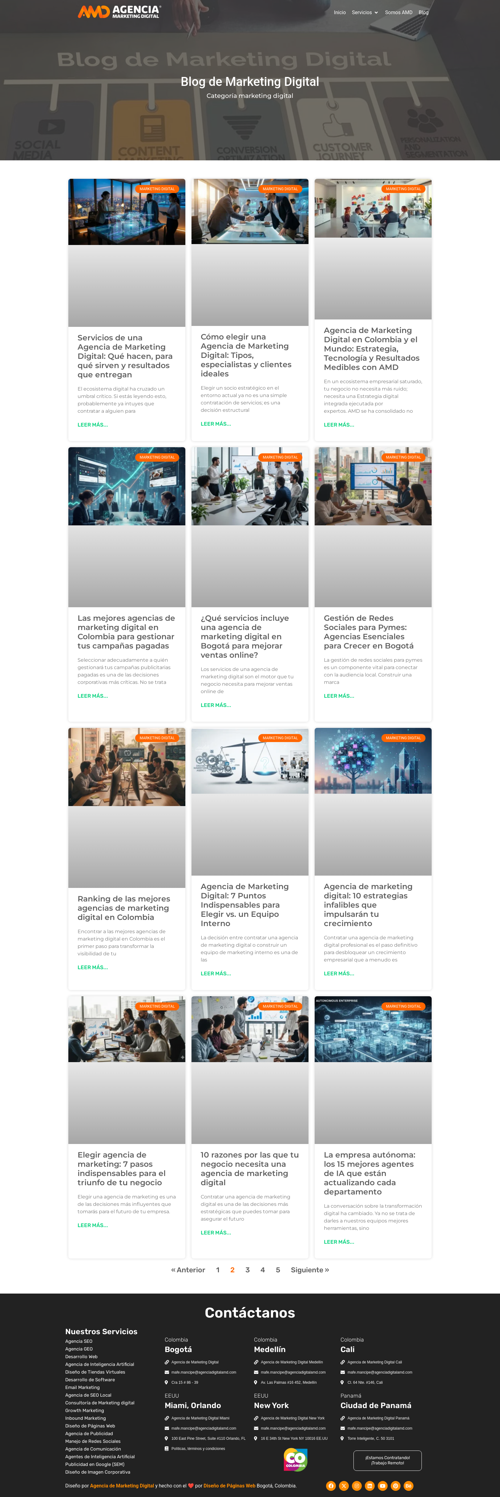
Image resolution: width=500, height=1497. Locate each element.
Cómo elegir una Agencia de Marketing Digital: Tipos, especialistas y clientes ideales (246, 355)
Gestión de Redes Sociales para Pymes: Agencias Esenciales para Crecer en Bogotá (369, 631)
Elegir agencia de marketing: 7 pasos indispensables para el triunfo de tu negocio (122, 1168)
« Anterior (188, 1270)
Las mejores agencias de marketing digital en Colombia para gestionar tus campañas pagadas (126, 631)
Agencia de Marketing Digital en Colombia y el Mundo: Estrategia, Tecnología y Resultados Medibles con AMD (372, 349)
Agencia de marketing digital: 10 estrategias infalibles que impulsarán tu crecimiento (368, 905)
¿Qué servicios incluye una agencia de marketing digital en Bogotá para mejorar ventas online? (245, 636)
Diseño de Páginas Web (229, 1486)
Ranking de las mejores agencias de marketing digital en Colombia (124, 908)
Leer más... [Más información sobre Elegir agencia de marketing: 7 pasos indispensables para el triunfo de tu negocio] (93, 1225)
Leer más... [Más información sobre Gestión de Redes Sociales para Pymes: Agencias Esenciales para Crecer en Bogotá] (339, 696)
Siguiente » (310, 1270)
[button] (365, 12)
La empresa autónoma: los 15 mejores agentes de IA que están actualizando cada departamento (369, 1173)
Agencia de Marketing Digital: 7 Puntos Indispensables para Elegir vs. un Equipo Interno (245, 905)
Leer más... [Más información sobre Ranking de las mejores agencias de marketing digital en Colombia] (93, 967)
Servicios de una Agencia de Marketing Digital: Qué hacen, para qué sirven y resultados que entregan (125, 356)
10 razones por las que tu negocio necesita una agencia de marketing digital (250, 1168)
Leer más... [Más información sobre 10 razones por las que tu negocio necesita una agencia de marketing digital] (216, 1233)
